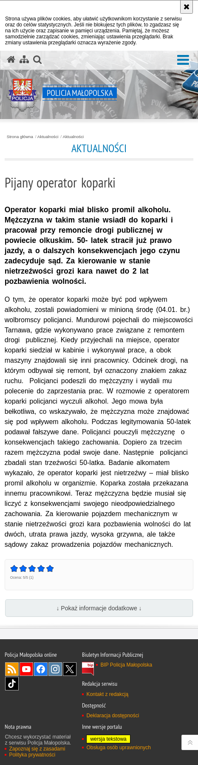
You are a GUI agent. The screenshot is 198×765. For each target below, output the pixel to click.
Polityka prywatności (32, 755)
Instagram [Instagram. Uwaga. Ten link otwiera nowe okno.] (55, 669)
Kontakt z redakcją (107, 694)
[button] (183, 60)
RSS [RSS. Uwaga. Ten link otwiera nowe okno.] (12, 669)
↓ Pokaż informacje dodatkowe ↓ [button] (98, 608)
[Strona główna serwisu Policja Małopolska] (11, 59)
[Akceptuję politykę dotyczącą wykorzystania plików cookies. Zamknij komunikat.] (186, 7)
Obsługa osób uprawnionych (118, 748)
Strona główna (20, 137)
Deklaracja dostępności (112, 716)
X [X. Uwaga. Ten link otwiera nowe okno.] (69, 669)
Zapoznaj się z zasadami (37, 749)
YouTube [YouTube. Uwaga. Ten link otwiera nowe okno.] (26, 669)
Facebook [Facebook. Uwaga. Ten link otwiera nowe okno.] (41, 669)
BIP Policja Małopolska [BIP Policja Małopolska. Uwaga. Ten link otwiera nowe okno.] (126, 665)
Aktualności (48, 137)
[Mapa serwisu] (24, 59)
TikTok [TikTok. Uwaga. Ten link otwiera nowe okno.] (12, 683)
